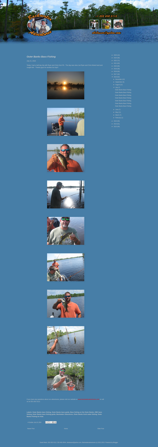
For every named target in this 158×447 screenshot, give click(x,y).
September (119, 82)
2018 (115, 71)
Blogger (115, 442)
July (116, 87)
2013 (115, 126)
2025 (115, 55)
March (117, 115)
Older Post (100, 428)
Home (66, 428)
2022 (115, 60)
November (118, 79)
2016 (115, 77)
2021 (115, 63)
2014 (115, 124)
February (118, 118)
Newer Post (31, 428)
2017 (115, 74)
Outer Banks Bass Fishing (123, 90)
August (117, 84)
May (116, 112)
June (117, 109)
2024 (115, 58)
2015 (115, 121)
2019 (115, 69)
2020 (115, 66)
